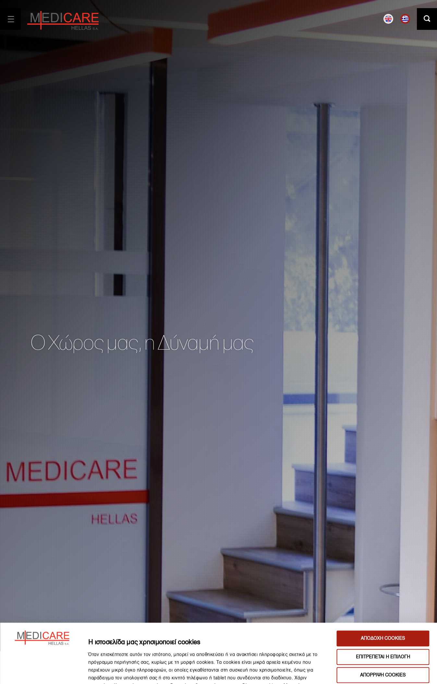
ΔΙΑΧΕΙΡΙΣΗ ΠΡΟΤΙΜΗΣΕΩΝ (369, 671)
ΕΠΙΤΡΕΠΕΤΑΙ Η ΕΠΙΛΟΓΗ (383, 601)
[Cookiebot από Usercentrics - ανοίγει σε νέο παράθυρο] (42, 671)
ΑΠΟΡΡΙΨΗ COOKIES (383, 619)
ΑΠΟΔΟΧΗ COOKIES (383, 583)
